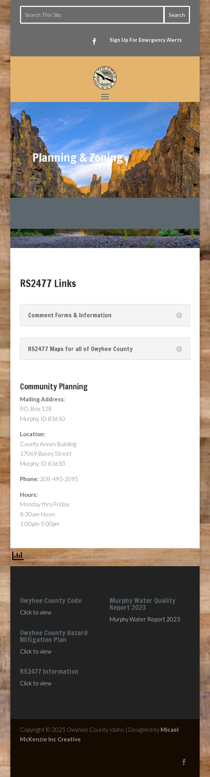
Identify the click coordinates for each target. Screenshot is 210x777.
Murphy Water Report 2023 (145, 619)
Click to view (35, 612)
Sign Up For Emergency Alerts (146, 40)
